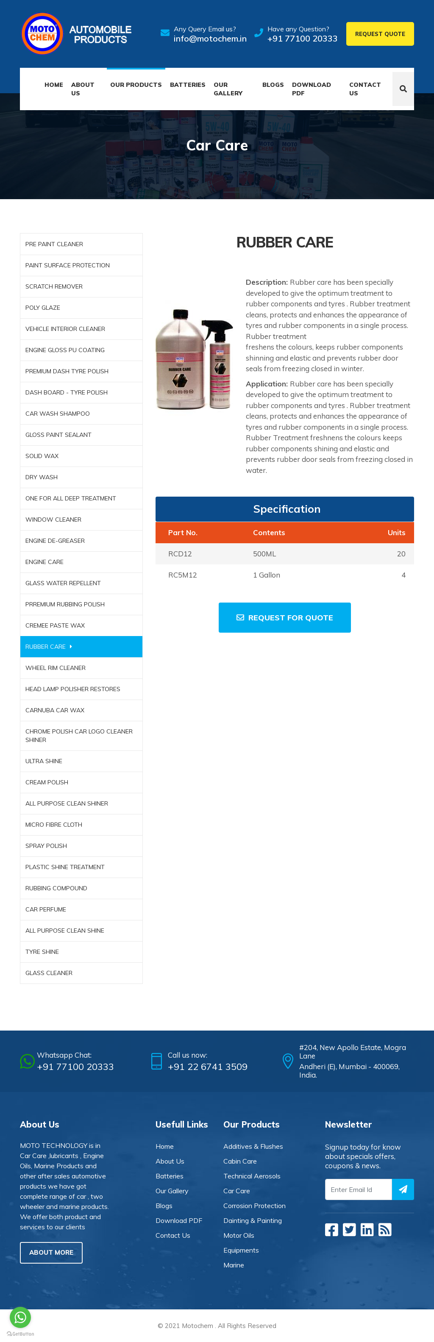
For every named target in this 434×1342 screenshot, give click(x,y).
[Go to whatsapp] (20, 1317)
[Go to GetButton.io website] (20, 1333)
